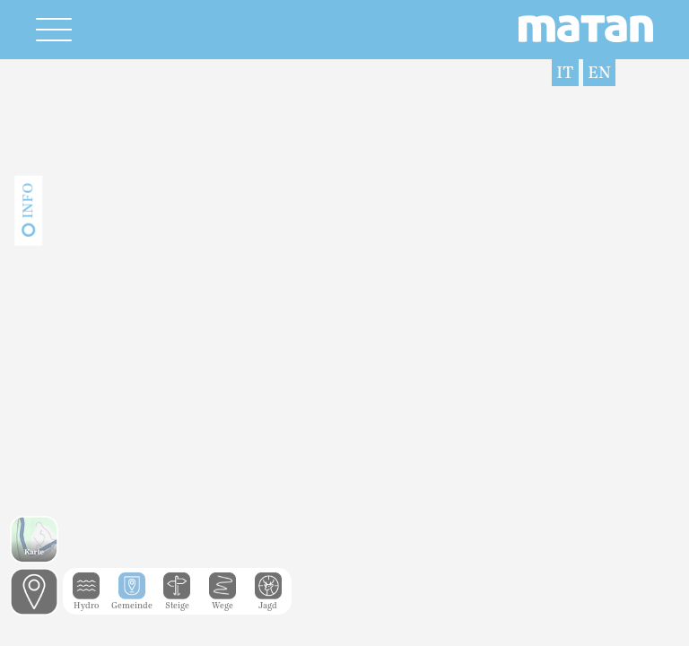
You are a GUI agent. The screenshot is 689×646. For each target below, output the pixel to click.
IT (565, 73)
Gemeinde (132, 601)
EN (599, 73)
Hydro (86, 601)
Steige (176, 601)
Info (28, 201)
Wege (222, 601)
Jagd (268, 601)
